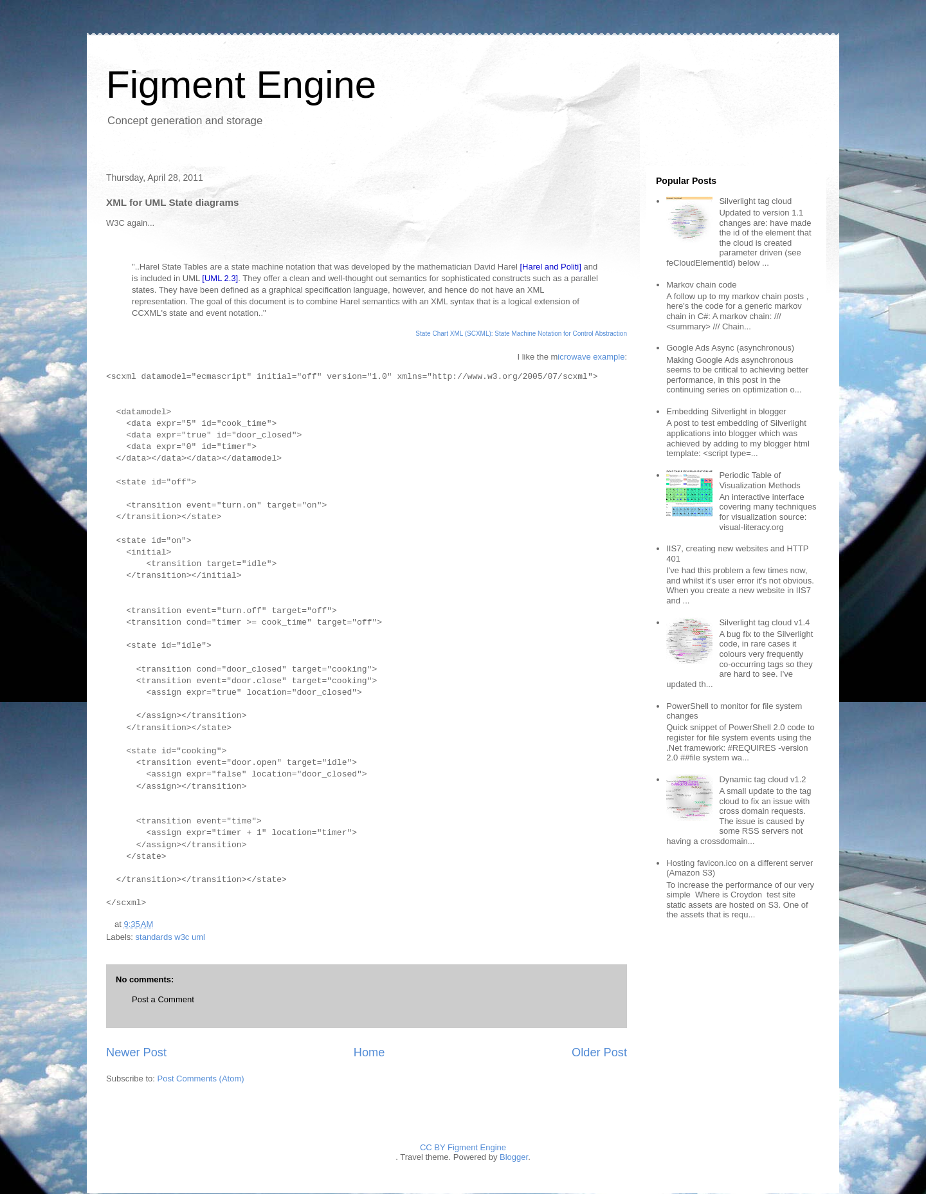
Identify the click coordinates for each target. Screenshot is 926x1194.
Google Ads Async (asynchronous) (730, 348)
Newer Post (136, 1052)
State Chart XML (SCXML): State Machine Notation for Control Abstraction (521, 333)
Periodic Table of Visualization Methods (759, 480)
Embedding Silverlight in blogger (726, 411)
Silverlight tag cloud (755, 201)
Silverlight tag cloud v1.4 (764, 622)
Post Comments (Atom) (201, 1078)
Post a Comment (163, 999)
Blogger (514, 1157)
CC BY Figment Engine (463, 1147)
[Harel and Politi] (550, 266)
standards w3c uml (170, 937)
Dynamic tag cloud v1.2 (762, 779)
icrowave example (591, 357)
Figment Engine (241, 84)
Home (369, 1052)
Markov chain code (701, 284)
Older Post (599, 1052)
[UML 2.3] (220, 278)
